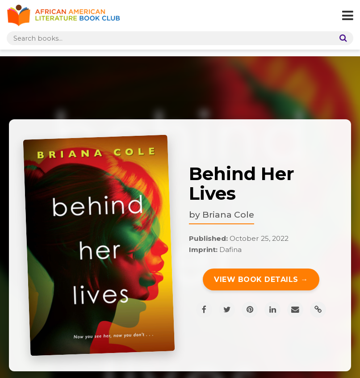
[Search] (341, 38)
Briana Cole (228, 214)
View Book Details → (261, 279)
